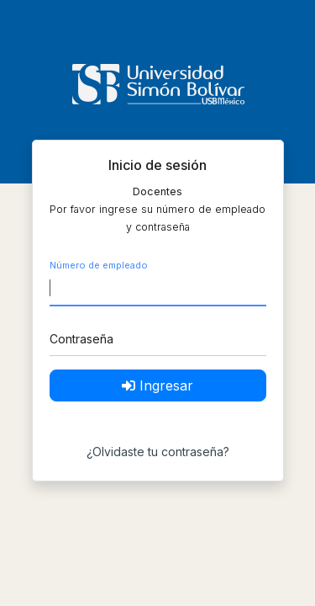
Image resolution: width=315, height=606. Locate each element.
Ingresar (157, 385)
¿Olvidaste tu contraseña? (158, 451)
